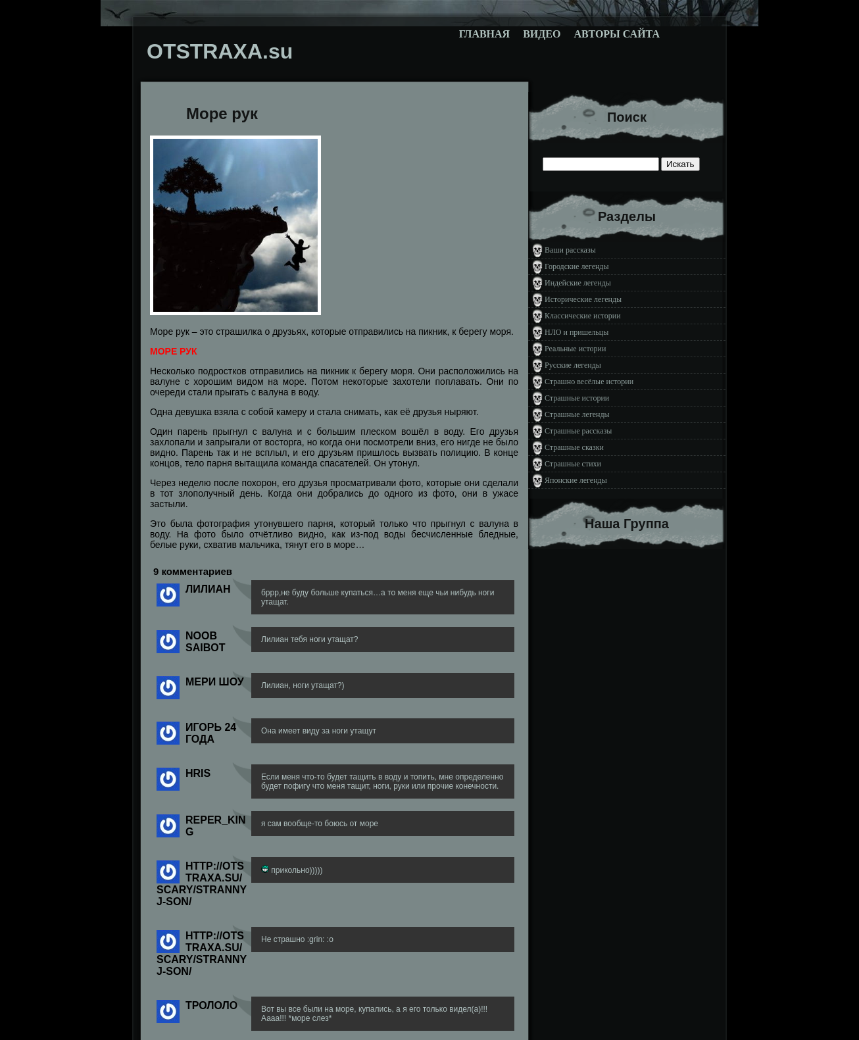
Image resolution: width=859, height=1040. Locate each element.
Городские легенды (577, 266)
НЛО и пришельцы (576, 332)
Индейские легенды (578, 282)
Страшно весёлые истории (589, 381)
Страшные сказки (574, 447)
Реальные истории (575, 348)
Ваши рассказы (570, 250)
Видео (541, 33)
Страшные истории (577, 398)
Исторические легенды (583, 299)
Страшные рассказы (578, 430)
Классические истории (583, 315)
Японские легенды (576, 480)
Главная (484, 33)
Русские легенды (573, 365)
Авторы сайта (617, 33)
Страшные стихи (573, 463)
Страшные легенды (577, 414)
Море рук (222, 113)
